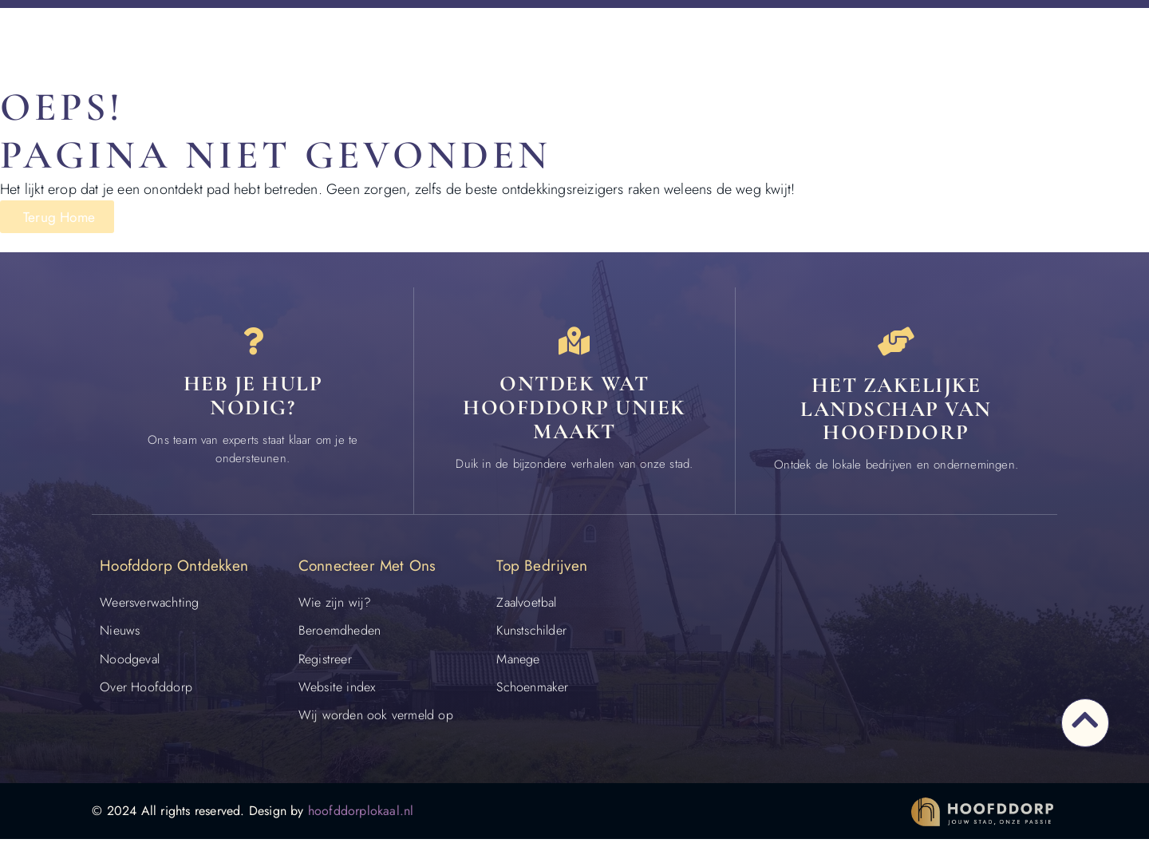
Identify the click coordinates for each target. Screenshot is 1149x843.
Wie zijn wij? (335, 605)
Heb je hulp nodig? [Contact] (253, 400)
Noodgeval (130, 662)
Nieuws (120, 634)
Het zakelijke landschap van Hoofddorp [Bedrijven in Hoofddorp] (896, 412)
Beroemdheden (339, 634)
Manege (517, 662)
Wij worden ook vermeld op (375, 718)
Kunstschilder (531, 634)
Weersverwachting (149, 605)
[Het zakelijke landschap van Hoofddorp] (896, 343)
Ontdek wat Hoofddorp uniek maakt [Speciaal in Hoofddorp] (574, 412)
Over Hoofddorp (146, 690)
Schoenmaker (532, 690)
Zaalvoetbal (526, 605)
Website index (337, 690)
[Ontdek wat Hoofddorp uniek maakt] (574, 343)
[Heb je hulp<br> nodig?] (253, 343)
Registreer (325, 662)
